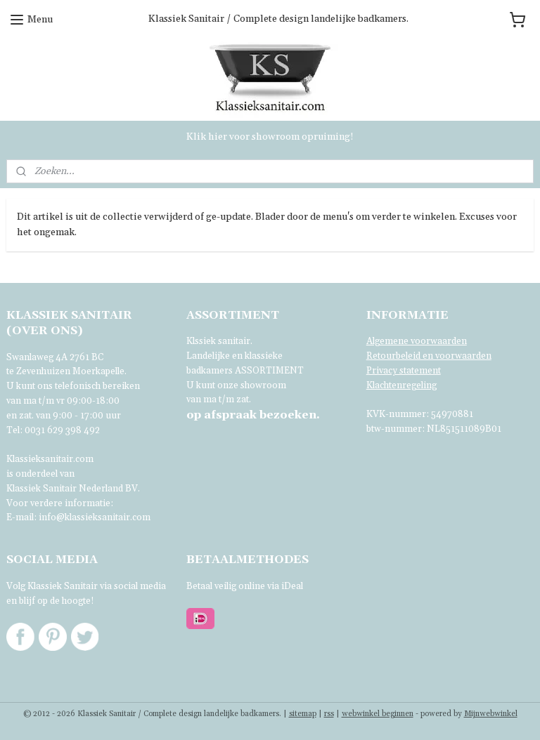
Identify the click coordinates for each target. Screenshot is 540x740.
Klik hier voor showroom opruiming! (270, 137)
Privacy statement (403, 370)
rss (329, 714)
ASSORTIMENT (269, 370)
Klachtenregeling (401, 385)
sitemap (302, 714)
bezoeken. (253, 415)
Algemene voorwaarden (416, 341)
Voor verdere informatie (58, 503)
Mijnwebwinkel (491, 714)
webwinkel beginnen (377, 714)
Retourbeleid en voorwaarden (428, 356)
